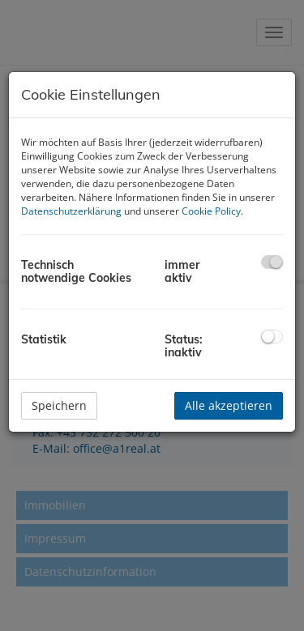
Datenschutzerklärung (71, 211)
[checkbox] (272, 262)
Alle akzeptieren (228, 405)
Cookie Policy (211, 211)
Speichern (59, 405)
